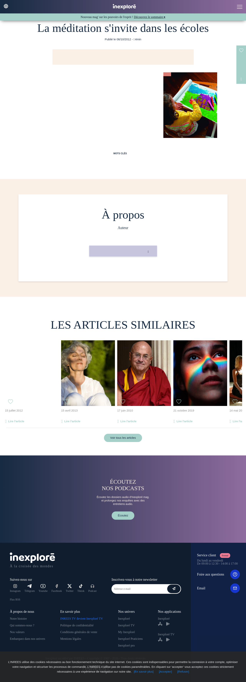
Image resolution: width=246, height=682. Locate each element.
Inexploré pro (126, 645)
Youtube (43, 588)
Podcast (92, 588)
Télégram (29, 588)
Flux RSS (15, 599)
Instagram (15, 588)
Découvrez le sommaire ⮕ (149, 17)
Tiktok (80, 588)
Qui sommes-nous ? (22, 625)
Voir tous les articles (123, 437)
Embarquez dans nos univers (27, 638)
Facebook (57, 588)
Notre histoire (18, 618)
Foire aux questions (218, 574)
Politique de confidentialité (76, 625)
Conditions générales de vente (78, 632)
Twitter (69, 588)
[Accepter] (165, 671)
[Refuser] (183, 671)
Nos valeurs (17, 632)
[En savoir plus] (144, 671)
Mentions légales (70, 638)
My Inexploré (126, 632)
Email (218, 588)
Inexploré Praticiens (130, 638)
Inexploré (124, 618)
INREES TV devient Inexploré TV (81, 618)
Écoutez (123, 515)
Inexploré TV (126, 625)
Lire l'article (16, 421)
